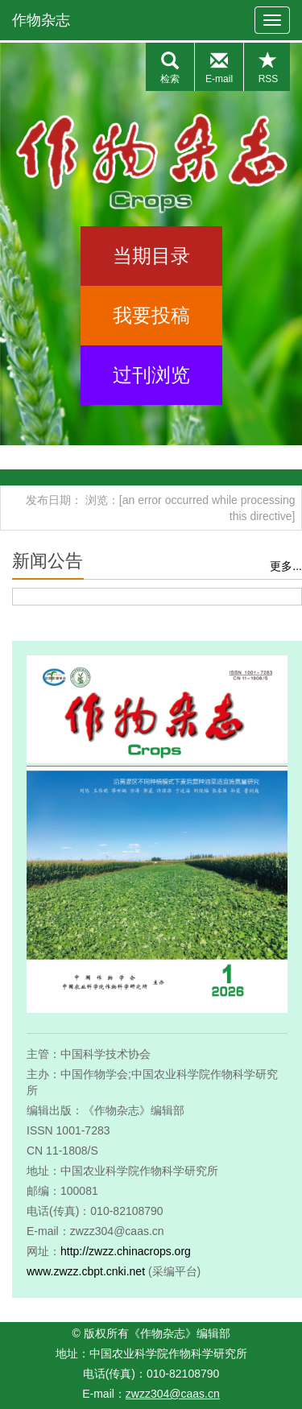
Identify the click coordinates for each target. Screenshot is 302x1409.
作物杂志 (41, 20)
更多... (286, 566)
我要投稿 (151, 315)
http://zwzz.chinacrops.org (125, 1251)
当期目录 (151, 256)
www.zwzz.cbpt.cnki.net (86, 1271)
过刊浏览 (151, 375)
